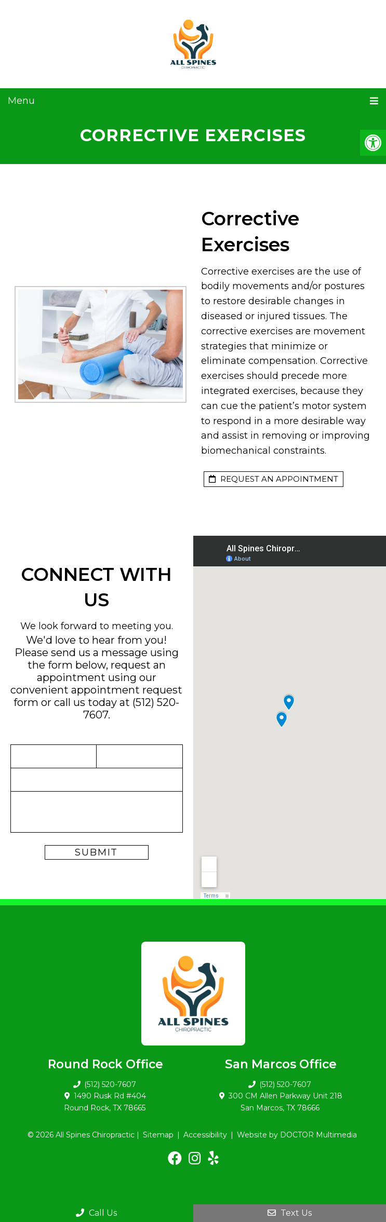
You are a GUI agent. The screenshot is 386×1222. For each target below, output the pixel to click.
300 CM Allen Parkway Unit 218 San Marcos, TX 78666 (285, 1101)
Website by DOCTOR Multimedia (297, 1134)
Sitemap (158, 1134)
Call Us (96, 1213)
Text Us (290, 1213)
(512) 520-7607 (110, 1084)
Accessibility (205, 1134)
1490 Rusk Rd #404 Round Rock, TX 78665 (105, 1101)
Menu (21, 100)
